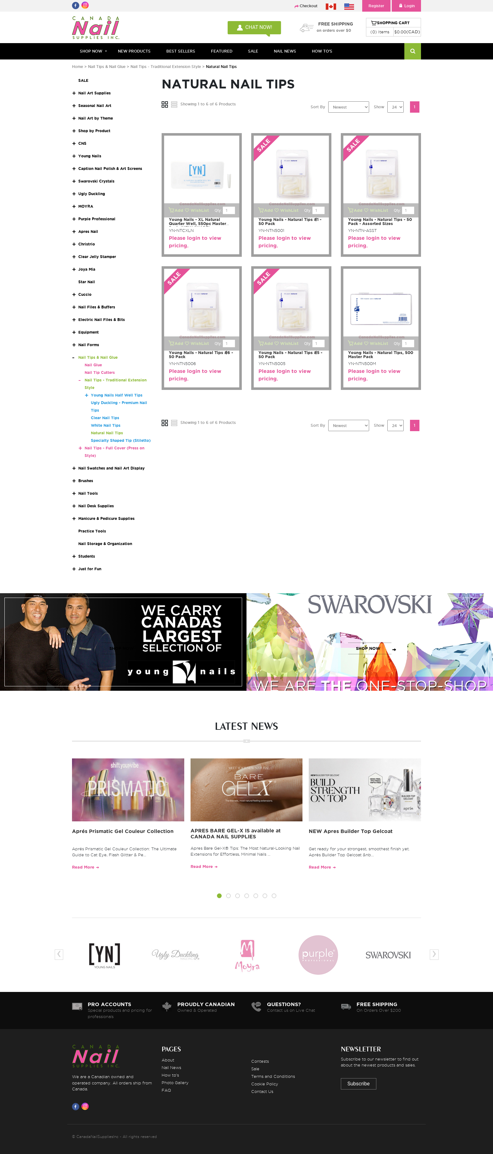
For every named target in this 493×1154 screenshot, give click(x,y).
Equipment (88, 332)
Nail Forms (88, 345)
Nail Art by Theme (95, 118)
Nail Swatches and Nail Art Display (111, 468)
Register (376, 6)
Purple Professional (96, 219)
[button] (219, 897)
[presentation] (59, 954)
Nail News (171, 1067)
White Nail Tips (105, 425)
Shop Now (91, 51)
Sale (255, 1069)
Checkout (309, 6)
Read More (83, 867)
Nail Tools (88, 493)
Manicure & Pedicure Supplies (106, 518)
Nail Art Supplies (94, 93)
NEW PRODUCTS (134, 51)
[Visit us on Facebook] (76, 1106)
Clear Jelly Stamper (97, 257)
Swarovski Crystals (96, 181)
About (168, 1060)
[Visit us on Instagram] (86, 1106)
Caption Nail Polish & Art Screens (110, 168)
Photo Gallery (175, 1082)
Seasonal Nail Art (94, 106)
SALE (253, 51)
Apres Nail (88, 231)
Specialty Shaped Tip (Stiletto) (121, 440)
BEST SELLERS (180, 51)
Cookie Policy (264, 1084)
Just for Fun (89, 569)
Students (86, 556)
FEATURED (221, 51)
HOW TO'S (322, 51)
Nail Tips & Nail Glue (106, 67)
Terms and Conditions (273, 1076)
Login (406, 6)
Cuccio (84, 294)
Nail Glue (93, 365)
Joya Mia (86, 269)
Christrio (86, 244)
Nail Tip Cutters (100, 372)
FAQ (166, 1090)
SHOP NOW (121, 648)
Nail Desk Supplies (96, 506)
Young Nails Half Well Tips (116, 395)
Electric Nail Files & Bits (101, 320)
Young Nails (89, 156)
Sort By (318, 107)
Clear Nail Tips (105, 418)
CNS (82, 143)
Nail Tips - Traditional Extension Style (165, 67)
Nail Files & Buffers (96, 307)
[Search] (412, 51)
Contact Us (262, 1091)
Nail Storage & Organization (105, 544)
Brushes (85, 481)
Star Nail (86, 282)
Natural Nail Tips (107, 433)
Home (77, 67)
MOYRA (85, 206)
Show (379, 107)
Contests (260, 1061)
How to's (170, 1075)
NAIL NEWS (285, 51)
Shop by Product (94, 131)
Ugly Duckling (91, 194)
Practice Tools (92, 531)
